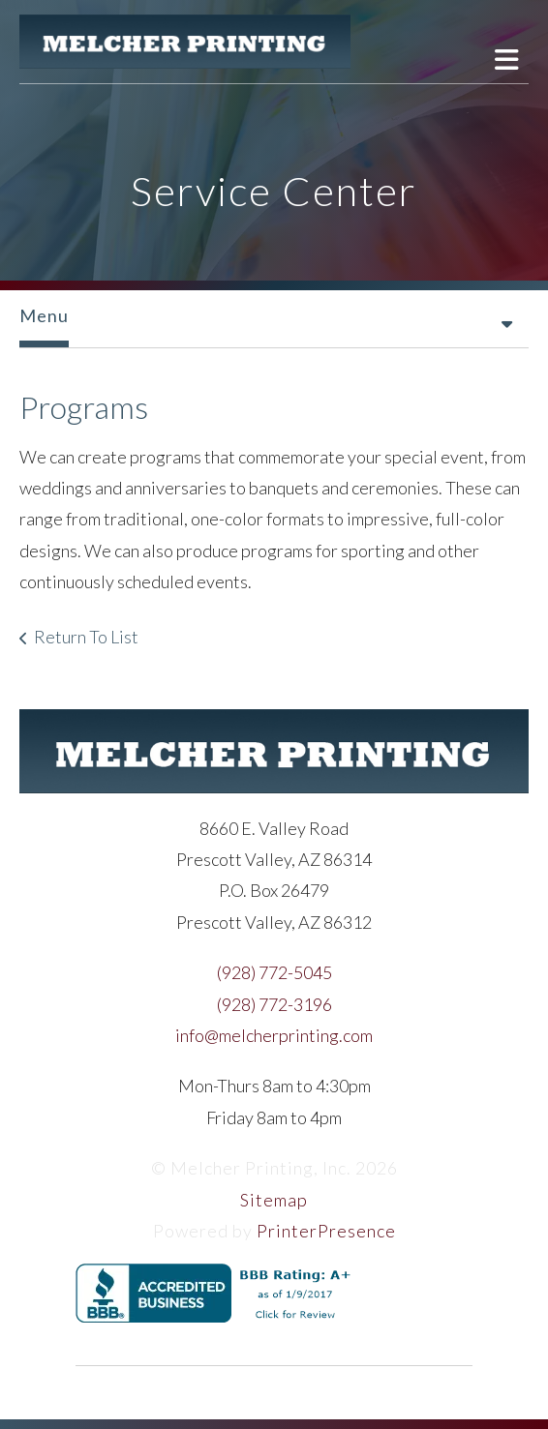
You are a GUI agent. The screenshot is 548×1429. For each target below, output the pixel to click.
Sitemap (274, 1199)
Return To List (86, 636)
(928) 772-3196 (274, 1004)
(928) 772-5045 (274, 972)
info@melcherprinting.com (274, 1035)
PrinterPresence (326, 1230)
